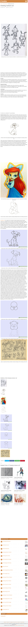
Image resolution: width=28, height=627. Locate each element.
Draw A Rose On (5, 566)
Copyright (11, 622)
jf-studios (4, 1)
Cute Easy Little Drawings (7, 602)
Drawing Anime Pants (6, 555)
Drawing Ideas (3, 7)
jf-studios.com (3, 220)
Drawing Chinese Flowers (7, 580)
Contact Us (8, 622)
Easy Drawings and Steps (7, 587)
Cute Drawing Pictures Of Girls (8, 570)
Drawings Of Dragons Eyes (5, 503)
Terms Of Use (15, 622)
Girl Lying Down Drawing (7, 559)
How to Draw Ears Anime (7, 584)
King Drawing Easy (6, 548)
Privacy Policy (22, 622)
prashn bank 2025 (21, 625)
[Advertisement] (14, 16)
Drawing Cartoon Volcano (7, 605)
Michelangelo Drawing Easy (18, 503)
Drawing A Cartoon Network (7, 595)
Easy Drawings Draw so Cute (7, 598)
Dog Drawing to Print (6, 591)
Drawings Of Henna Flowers (7, 577)
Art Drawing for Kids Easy (7, 562)
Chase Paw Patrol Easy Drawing (6, 490)
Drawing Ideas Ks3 (6, 609)
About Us (18, 622)
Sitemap (5, 622)
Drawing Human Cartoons (7, 552)
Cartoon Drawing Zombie (18, 477)
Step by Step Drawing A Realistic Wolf (20, 490)
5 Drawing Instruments (6, 541)
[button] (25, 1)
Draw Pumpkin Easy (6, 573)
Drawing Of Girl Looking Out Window (7, 477)
